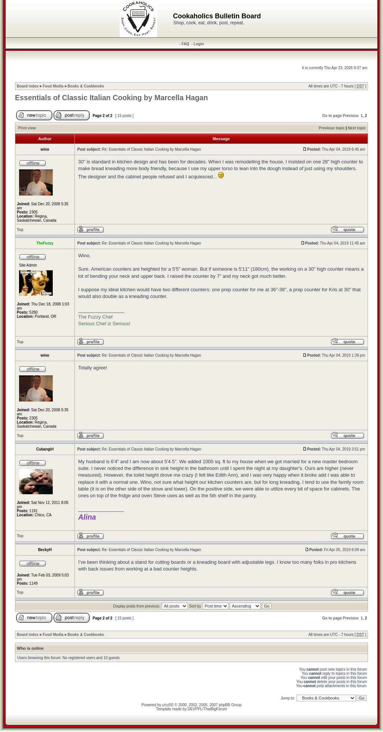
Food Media (53, 86)
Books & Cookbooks (86, 86)
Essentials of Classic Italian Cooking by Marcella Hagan (111, 97)
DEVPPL (194, 709)
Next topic (357, 128)
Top (20, 230)
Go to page (331, 116)
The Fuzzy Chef (95, 317)
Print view (27, 128)
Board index (28, 86)
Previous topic (332, 128)
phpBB (168, 705)
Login (199, 44)
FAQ (185, 44)
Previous (351, 116)
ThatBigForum (215, 709)
